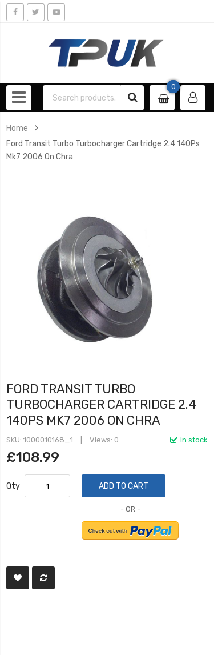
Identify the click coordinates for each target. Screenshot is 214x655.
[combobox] (82, 97)
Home (17, 128)
